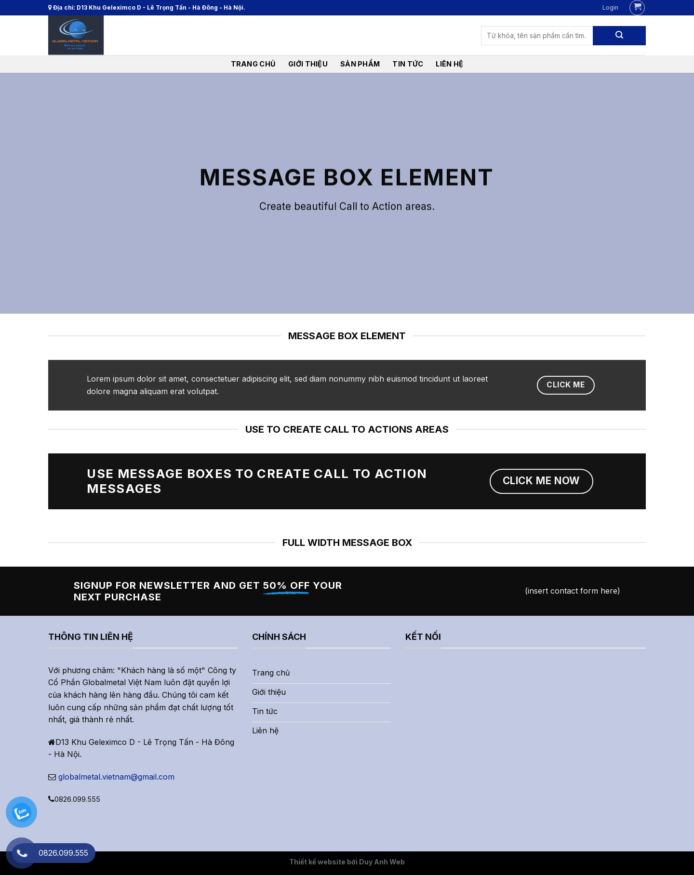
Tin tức (407, 64)
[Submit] (619, 35)
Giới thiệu (308, 64)
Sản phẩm (360, 64)
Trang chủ (253, 64)
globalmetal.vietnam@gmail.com (116, 777)
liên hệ (449, 64)
